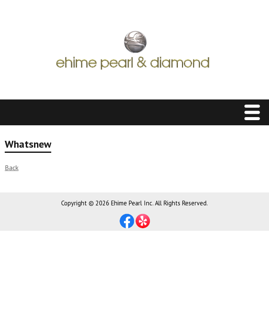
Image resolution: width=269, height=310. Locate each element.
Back (12, 167)
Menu (254, 113)
